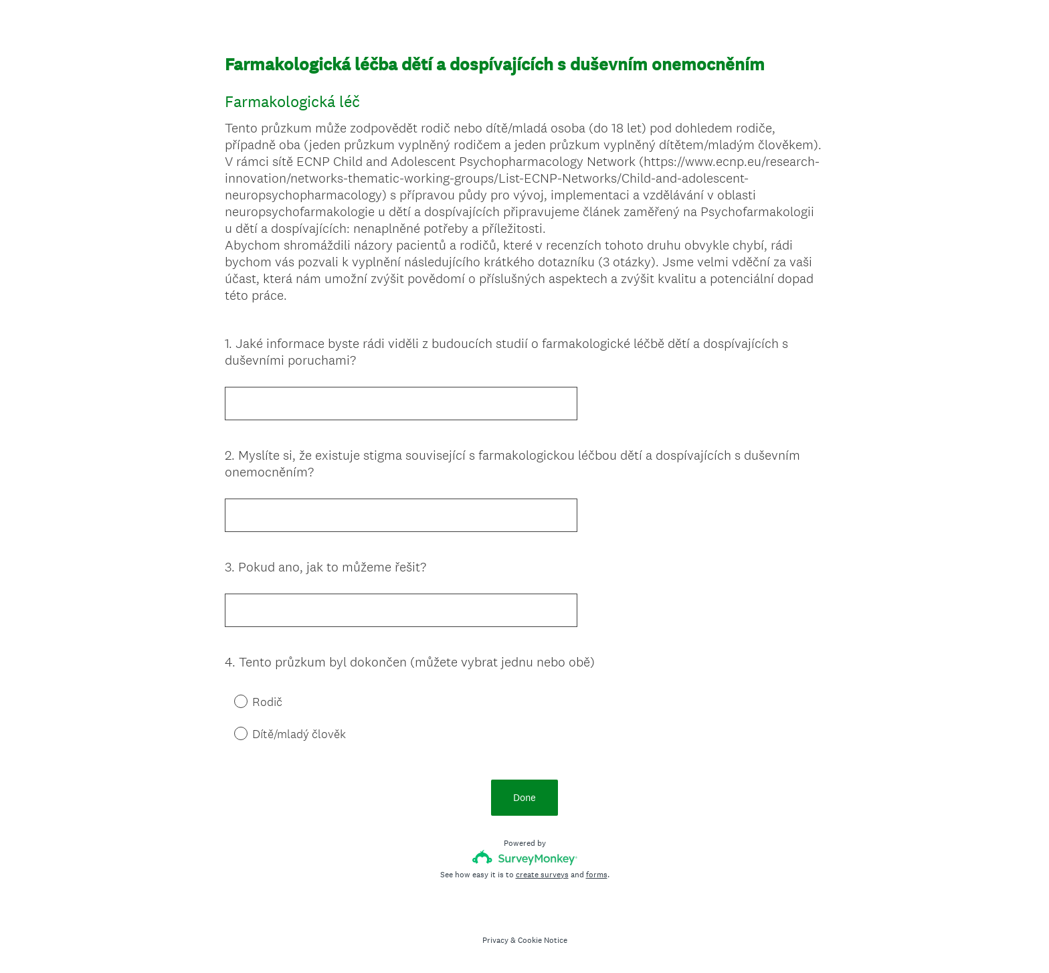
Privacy (495, 940)
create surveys (542, 874)
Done (524, 797)
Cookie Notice (542, 940)
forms (596, 874)
